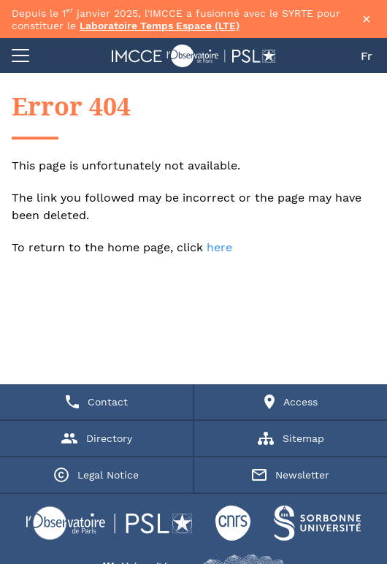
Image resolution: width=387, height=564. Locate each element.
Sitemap (291, 438)
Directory (96, 438)
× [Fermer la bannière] (366, 19)
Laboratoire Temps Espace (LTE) (160, 25)
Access (291, 402)
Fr (366, 56)
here (219, 247)
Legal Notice (96, 475)
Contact (97, 401)
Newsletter (290, 475)
